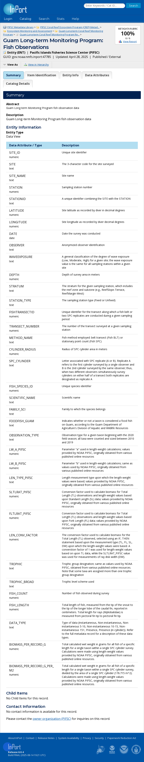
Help (75, 19)
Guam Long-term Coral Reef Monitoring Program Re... (50, 34)
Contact (30, 738)
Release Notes (46, 738)
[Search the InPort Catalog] (104, 5)
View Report (130, 41)
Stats (60, 19)
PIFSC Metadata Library (20, 27)
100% (128, 33)
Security (99, 738)
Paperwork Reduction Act (121, 738)
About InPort (15, 738)
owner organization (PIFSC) (52, 719)
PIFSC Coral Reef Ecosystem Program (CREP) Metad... (69, 27)
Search (44, 19)
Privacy (87, 738)
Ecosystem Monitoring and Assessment (29, 31)
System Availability (68, 738)
